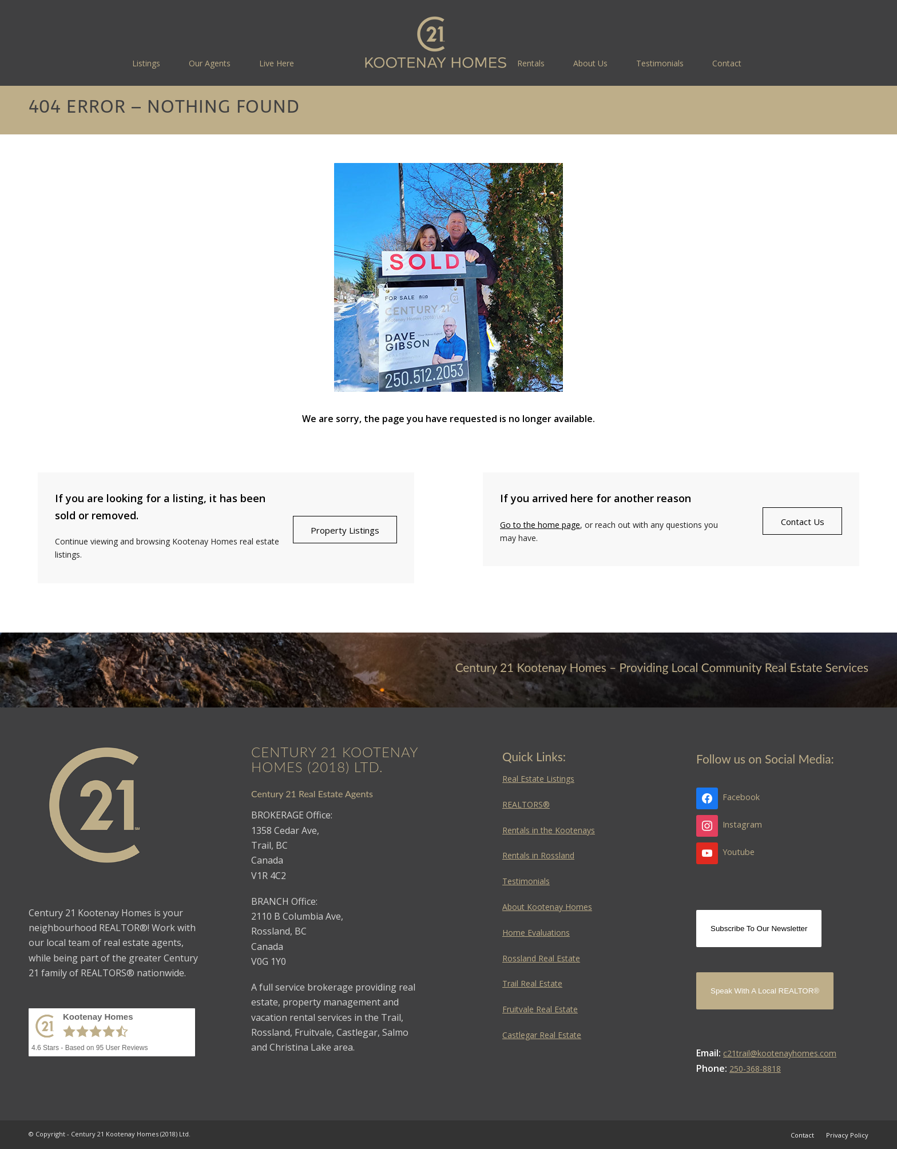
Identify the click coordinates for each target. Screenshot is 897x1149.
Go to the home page (540, 524)
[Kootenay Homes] (436, 43)
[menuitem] (146, 63)
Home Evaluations (536, 932)
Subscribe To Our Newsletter (759, 928)
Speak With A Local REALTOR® (765, 991)
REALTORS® (526, 804)
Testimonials (526, 881)
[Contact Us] (802, 521)
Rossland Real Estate (541, 958)
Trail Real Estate (532, 983)
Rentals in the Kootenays (548, 830)
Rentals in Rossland (538, 855)
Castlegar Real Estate (541, 1034)
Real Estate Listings (538, 778)
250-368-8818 (755, 1068)
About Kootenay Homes (547, 906)
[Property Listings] (345, 529)
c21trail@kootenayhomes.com (779, 1053)
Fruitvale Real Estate (540, 1009)
